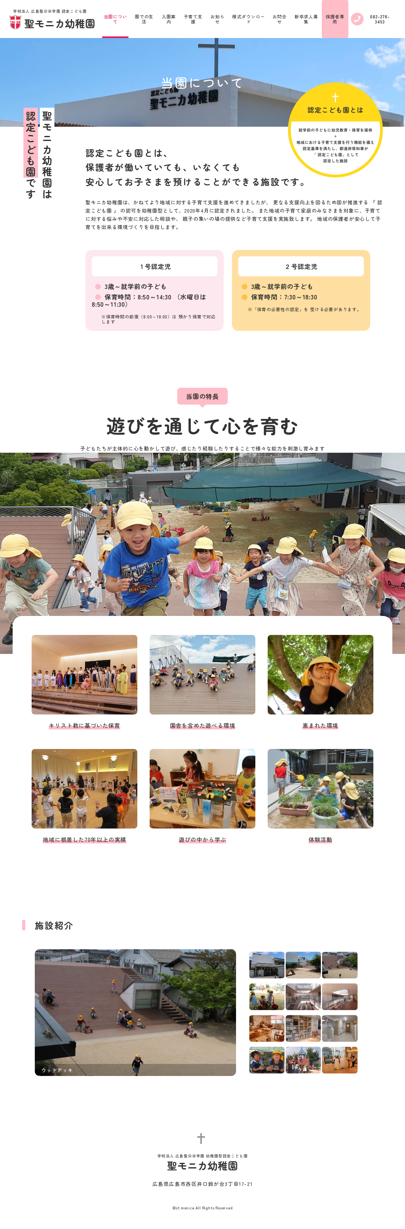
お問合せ (279, 19)
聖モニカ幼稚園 (52, 19)
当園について (115, 19)
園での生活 (144, 19)
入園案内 (169, 19)
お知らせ (217, 19)
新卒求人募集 (306, 19)
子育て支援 (193, 19)
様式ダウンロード (248, 19)
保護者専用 (335, 19)
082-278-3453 (370, 19)
